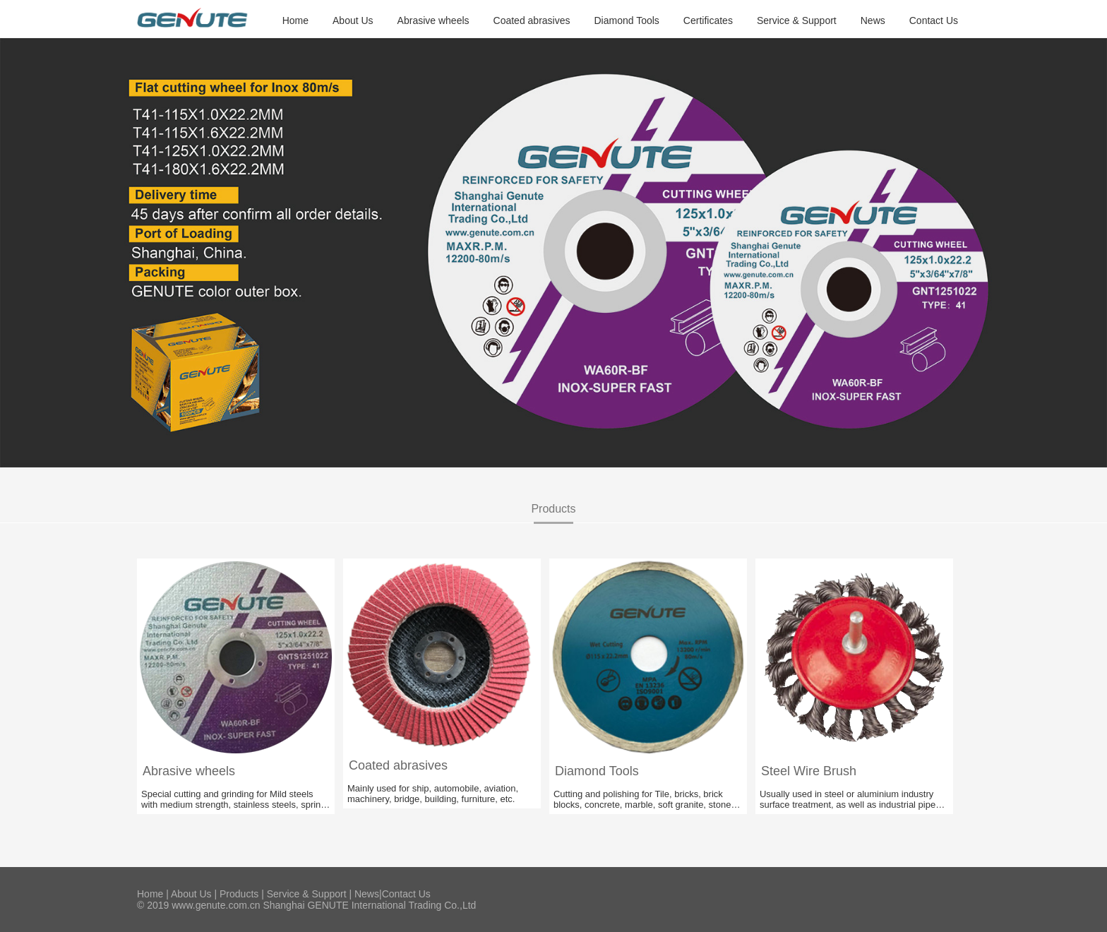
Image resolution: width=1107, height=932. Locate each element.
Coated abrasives (531, 20)
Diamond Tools (626, 20)
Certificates (708, 20)
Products (239, 894)
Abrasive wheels (433, 20)
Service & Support (797, 20)
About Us (353, 20)
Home (295, 20)
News (873, 20)
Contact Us (933, 20)
